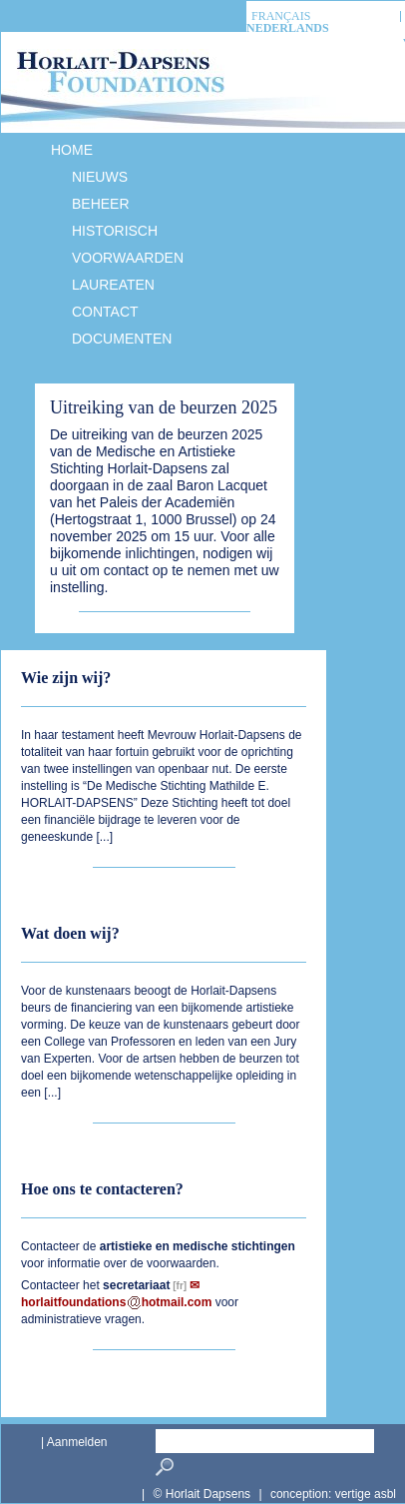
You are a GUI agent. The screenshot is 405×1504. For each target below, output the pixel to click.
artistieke (126, 1246)
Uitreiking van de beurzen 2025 (163, 407)
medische (200, 1246)
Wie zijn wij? (66, 677)
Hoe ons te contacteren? (102, 1188)
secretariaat (136, 1285)
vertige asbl (365, 1494)
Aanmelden (77, 1442)
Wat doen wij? (70, 933)
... (105, 837)
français (280, 16)
